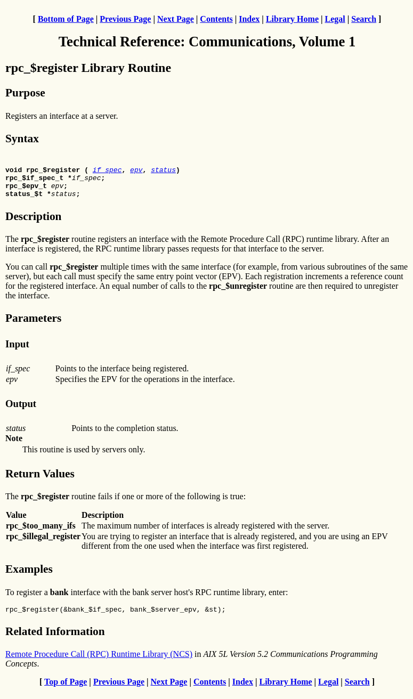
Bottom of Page (66, 18)
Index (249, 18)
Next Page (175, 18)
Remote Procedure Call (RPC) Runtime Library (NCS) (98, 662)
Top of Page (65, 689)
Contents (216, 18)
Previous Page (125, 18)
